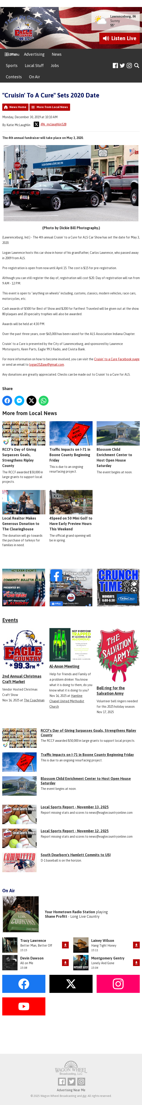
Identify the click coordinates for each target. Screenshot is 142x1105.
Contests (14, 76)
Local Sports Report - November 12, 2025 (75, 831)
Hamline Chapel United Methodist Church (66, 701)
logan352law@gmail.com (46, 364)
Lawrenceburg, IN (123, 16)
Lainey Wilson (102, 941)
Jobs (55, 65)
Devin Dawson (32, 958)
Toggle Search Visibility (137, 66)
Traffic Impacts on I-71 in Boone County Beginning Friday (71, 441)
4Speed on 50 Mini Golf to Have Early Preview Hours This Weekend (71, 510)
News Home (17, 107)
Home (11, 54)
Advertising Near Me (71, 1090)
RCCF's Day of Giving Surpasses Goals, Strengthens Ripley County (23, 444)
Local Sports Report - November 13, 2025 (75, 807)
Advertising (34, 54)
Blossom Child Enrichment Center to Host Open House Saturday (118, 444)
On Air (34, 76)
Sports (12, 65)
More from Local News (52, 107)
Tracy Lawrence (33, 941)
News (57, 54)
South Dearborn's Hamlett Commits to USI (76, 855)
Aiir (84, 1096)
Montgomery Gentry (107, 958)
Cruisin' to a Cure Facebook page (117, 359)
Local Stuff (34, 65)
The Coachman (34, 700)
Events (10, 620)
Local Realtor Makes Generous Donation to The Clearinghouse (23, 510)
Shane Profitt (56, 916)
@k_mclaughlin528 (50, 124)
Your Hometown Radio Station (70, 912)
